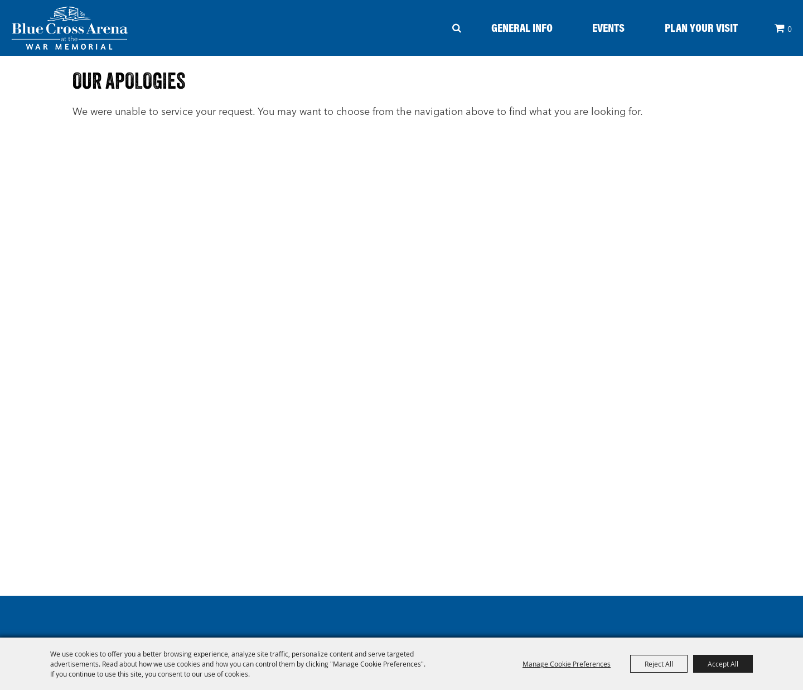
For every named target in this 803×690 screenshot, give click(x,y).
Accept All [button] (723, 663)
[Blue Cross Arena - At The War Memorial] (69, 28)
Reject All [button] (659, 663)
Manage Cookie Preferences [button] (567, 663)
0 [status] (789, 29)
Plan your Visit (701, 27)
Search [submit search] (457, 28)
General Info (522, 27)
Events (608, 27)
